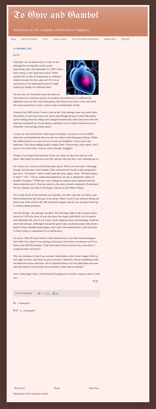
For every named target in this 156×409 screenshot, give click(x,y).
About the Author (29, 39)
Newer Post (19, 388)
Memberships (110, 39)
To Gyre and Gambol (55, 15)
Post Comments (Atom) (37, 394)
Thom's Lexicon (60, 39)
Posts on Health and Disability (85, 39)
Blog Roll (125, 39)
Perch (45, 39)
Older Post (94, 388)
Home (13, 39)
